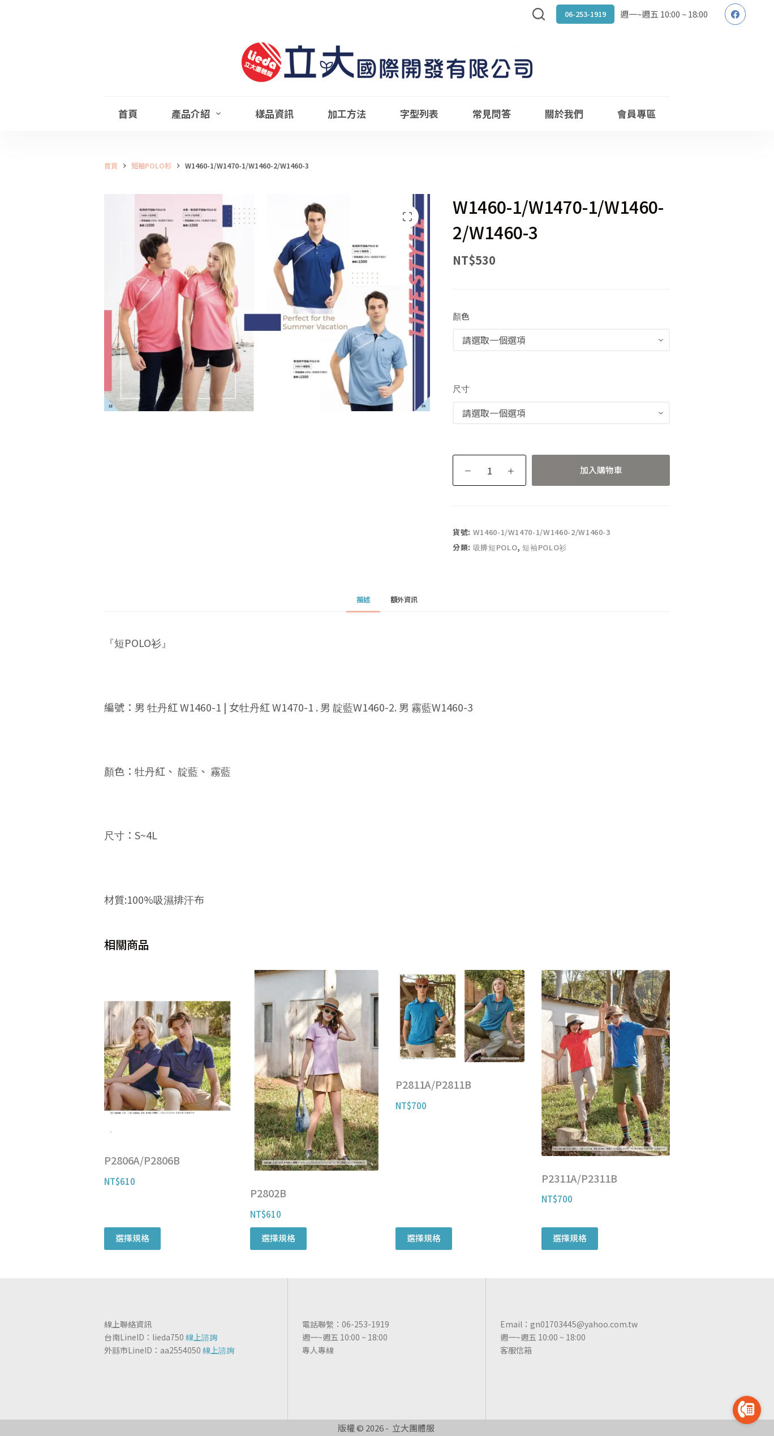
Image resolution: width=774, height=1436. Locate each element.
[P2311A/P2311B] (605, 1062)
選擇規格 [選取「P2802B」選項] (278, 1238)
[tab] (363, 599)
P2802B (268, 1192)
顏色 (461, 316)
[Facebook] (735, 14)
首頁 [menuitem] (127, 113)
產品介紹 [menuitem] (198, 113)
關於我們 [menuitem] (564, 113)
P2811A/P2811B (433, 1084)
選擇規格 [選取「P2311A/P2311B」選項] (570, 1238)
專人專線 (318, 1350)
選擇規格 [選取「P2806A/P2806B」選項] (132, 1238)
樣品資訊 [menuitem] (274, 113)
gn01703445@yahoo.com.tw (584, 1324)
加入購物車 (601, 470)
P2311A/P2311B (579, 1178)
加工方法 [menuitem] (347, 113)
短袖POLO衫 (544, 547)
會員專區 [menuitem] (636, 113)
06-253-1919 (585, 13)
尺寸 (461, 388)
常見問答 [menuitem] (491, 113)
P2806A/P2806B (142, 1160)
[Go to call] (747, 1410)
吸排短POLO (495, 547)
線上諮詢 (201, 1337)
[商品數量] (489, 470)
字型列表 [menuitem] (419, 113)
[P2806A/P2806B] (168, 1054)
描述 (363, 599)
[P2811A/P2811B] (459, 1016)
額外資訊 (404, 599)
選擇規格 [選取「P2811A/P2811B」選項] (424, 1238)
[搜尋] (538, 14)
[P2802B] (314, 1070)
